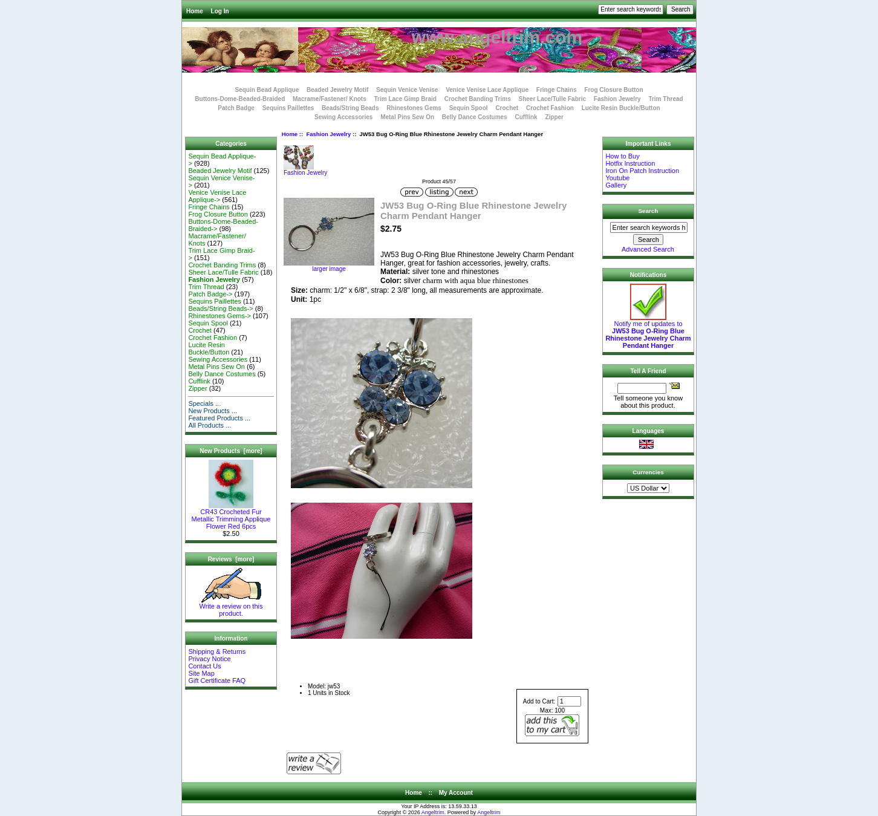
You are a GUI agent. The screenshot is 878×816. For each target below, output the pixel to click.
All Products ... (209, 425)
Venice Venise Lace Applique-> (217, 196)
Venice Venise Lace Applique (487, 89)
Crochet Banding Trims (477, 99)
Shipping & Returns (217, 651)
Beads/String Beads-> (220, 308)
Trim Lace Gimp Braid (405, 99)
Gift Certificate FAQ (217, 680)
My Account (456, 792)
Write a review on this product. (231, 606)
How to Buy (622, 156)
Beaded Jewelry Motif (337, 89)
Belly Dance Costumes (474, 117)
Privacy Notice (209, 658)
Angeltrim (432, 812)
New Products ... (212, 410)
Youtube (617, 177)
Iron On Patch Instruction (642, 170)
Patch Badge (236, 108)
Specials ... (204, 403)
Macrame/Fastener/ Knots (329, 99)
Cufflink (526, 117)
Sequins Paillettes (288, 108)
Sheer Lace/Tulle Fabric (552, 99)
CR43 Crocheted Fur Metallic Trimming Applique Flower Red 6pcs (231, 516)
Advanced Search (648, 249)
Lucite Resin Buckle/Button (621, 108)
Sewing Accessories (343, 117)
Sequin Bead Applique (267, 89)
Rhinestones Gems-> (219, 315)
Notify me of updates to (648, 331)
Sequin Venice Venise (407, 89)
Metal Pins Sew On (407, 117)
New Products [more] (231, 451)
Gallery (615, 185)
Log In (220, 11)
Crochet (506, 108)
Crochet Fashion (550, 108)
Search (648, 210)
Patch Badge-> (210, 294)
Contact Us (204, 666)
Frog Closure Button (613, 89)
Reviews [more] (231, 559)
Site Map (201, 673)
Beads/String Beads (350, 108)
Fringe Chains (556, 89)
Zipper (554, 117)
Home (194, 11)
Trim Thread (665, 99)
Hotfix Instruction (630, 163)
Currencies (648, 472)
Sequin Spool (468, 108)
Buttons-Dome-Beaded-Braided (240, 99)
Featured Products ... (219, 418)
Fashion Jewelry (328, 134)
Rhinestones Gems (413, 108)
